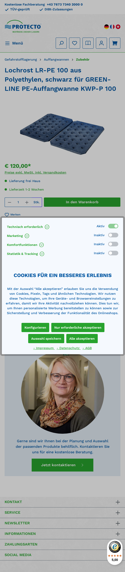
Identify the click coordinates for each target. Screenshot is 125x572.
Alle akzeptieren (82, 338)
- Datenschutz (69, 348)
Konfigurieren (35, 327)
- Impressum (44, 348)
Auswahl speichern (46, 338)
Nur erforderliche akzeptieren (77, 327)
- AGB (87, 348)
